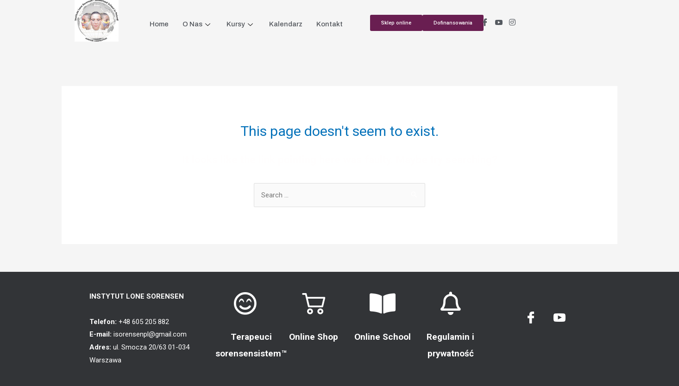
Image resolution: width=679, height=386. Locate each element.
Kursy (240, 24)
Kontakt (329, 24)
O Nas (197, 24)
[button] (453, 23)
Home (159, 24)
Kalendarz (285, 24)
